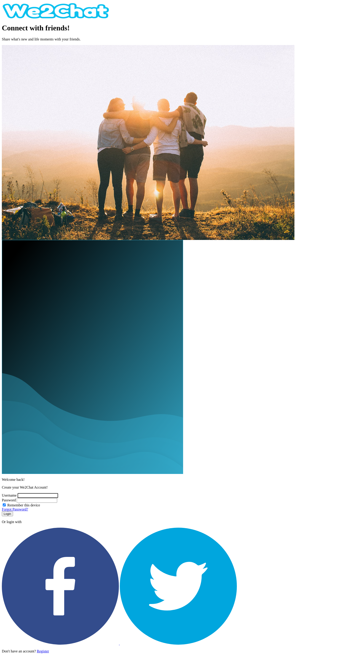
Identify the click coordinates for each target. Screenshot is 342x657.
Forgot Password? (15, 509)
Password (9, 500)
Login (7, 514)
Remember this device (23, 505)
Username (9, 495)
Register (43, 651)
